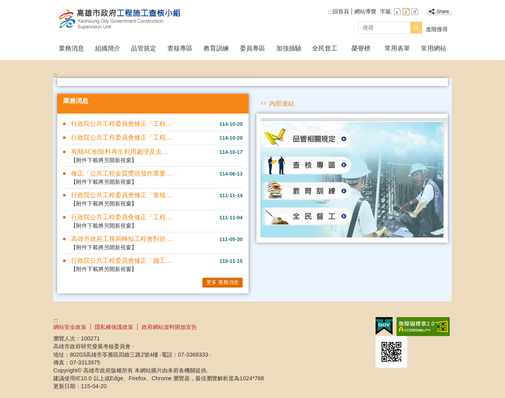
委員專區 (252, 48)
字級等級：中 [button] (406, 11)
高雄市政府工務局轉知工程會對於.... (122, 238)
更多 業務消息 (222, 282)
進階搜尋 (437, 29)
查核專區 (180, 48)
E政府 (384, 326)
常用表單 (397, 48)
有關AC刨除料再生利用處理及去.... (120, 151)
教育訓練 (216, 48)
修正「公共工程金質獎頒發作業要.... (122, 173)
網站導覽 (365, 11)
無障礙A (423, 326)
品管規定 (143, 48)
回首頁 (341, 11)
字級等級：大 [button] (414, 11)
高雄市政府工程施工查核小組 (120, 19)
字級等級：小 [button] (397, 11)
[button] (416, 28)
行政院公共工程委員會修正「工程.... (122, 123)
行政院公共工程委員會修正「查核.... (122, 195)
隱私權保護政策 (114, 327)
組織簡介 (107, 48)
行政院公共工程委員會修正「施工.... (122, 260)
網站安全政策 (69, 327)
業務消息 (71, 48)
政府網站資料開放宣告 (169, 327)
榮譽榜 (361, 48)
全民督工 (324, 48)
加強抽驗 (288, 48)
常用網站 (433, 48)
